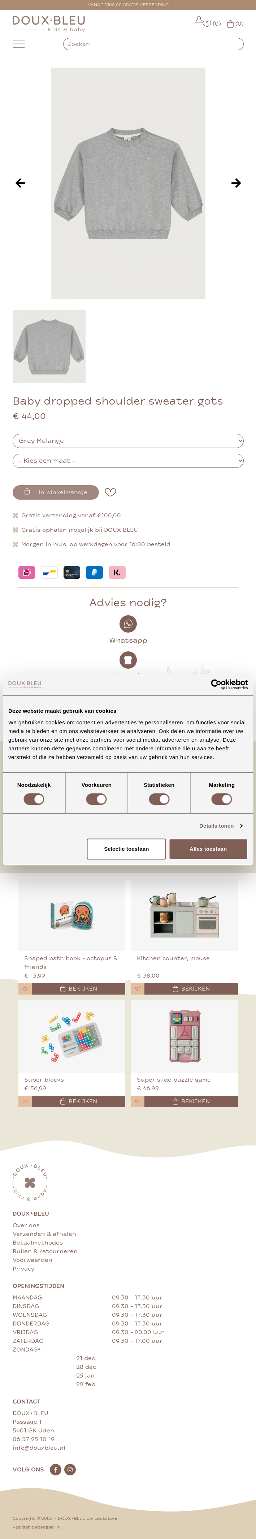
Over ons (26, 1225)
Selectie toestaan (126, 849)
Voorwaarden (32, 1260)
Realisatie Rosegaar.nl (36, 1527)
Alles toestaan (208, 849)
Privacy (23, 1268)
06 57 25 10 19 (34, 1439)
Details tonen (216, 826)
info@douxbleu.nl (39, 1448)
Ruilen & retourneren (45, 1251)
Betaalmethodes (38, 1242)
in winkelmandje (55, 492)
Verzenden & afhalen (44, 1234)
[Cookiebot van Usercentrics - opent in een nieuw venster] (216, 684)
